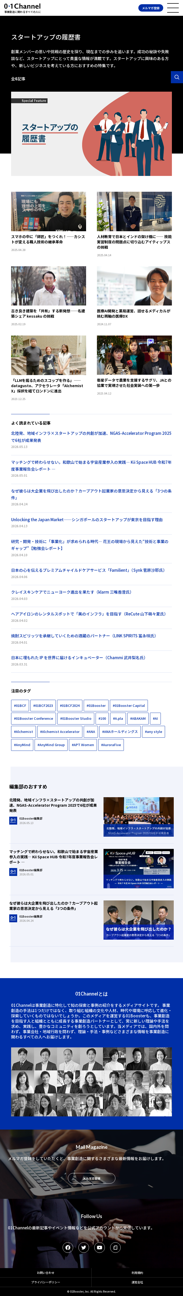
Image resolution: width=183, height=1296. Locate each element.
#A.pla (118, 718)
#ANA (91, 731)
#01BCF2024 (69, 705)
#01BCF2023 (43, 705)
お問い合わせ (45, 1272)
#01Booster (96, 705)
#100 (102, 718)
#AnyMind (22, 744)
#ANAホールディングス (120, 731)
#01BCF (20, 705)
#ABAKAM (138, 718)
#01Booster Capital (129, 705)
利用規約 (137, 1272)
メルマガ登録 (150, 8)
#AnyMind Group (51, 744)
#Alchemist (23, 731)
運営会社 (137, 1282)
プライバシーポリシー (45, 1282)
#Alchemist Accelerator (59, 731)
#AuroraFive (111, 744)
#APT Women (83, 744)
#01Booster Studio (75, 718)
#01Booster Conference (33, 718)
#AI (155, 718)
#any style (153, 731)
